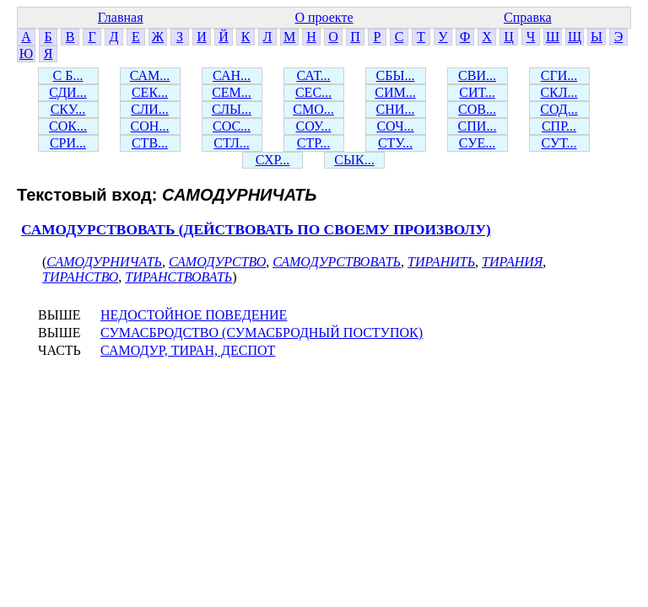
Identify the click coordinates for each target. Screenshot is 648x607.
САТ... (313, 75)
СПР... (559, 126)
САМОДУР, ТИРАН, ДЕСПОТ (187, 350)
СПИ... (477, 126)
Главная (120, 17)
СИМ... (395, 92)
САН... (232, 75)
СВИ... (477, 75)
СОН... (150, 126)
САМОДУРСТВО (217, 262)
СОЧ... (394, 126)
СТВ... (150, 143)
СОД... (558, 109)
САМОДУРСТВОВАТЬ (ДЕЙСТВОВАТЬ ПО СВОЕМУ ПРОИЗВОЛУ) (256, 230)
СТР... (313, 143)
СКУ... (68, 109)
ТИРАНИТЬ (441, 262)
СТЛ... (231, 143)
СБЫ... (395, 75)
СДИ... (67, 92)
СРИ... (68, 143)
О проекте (323, 17)
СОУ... (313, 126)
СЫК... (354, 160)
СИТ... (476, 92)
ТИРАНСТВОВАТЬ (178, 277)
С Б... (68, 75)
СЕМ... (231, 92)
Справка (528, 17)
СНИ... (395, 109)
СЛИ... (150, 109)
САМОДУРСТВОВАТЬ (337, 262)
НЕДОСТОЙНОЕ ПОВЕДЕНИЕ (193, 315)
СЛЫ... (231, 109)
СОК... (68, 126)
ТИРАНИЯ (512, 262)
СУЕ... (477, 143)
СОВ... (477, 109)
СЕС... (313, 92)
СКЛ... (558, 92)
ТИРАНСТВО (80, 277)
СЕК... (150, 92)
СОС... (232, 126)
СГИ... (559, 75)
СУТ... (559, 143)
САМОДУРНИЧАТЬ (104, 262)
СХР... (273, 160)
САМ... (150, 75)
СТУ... (395, 143)
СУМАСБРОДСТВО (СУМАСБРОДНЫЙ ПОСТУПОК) (261, 332)
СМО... (313, 109)
